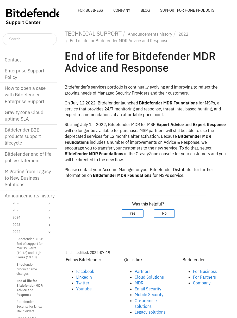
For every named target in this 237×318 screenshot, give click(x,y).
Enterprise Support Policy (25, 74)
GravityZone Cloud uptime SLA (24, 115)
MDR (139, 282)
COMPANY (121, 10)
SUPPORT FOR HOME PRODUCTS (187, 10)
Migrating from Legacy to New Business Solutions (28, 178)
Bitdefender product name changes (26, 269)
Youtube (84, 288)
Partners (143, 271)
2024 (32, 218)
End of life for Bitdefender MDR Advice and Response (29, 288)
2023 (32, 225)
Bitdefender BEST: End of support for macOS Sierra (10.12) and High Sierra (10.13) (29, 248)
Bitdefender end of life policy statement (28, 157)
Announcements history (30, 196)
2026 (32, 203)
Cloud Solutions (149, 277)
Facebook (85, 271)
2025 (32, 210)
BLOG (145, 10)
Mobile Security (149, 294)
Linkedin (84, 277)
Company (202, 282)
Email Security (148, 288)
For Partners (204, 277)
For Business (205, 271)
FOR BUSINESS (90, 10)
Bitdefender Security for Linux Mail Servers (29, 306)
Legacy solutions (150, 312)
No (164, 213)
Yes (132, 213)
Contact (13, 60)
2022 (32, 232)
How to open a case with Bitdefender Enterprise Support (25, 94)
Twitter (82, 282)
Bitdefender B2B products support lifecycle (23, 136)
